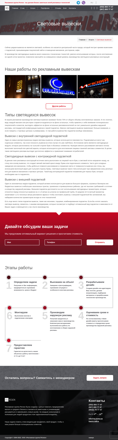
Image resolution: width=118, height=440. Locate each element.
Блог (65, 8)
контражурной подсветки (62, 172)
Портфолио (45, 8)
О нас (22, 8)
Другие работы (59, 106)
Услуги (32, 8)
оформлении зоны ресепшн (101, 169)
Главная (15, 8)
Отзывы (58, 8)
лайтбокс (68, 143)
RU (92, 3)
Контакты (72, 8)
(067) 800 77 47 (106, 9)
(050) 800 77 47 (106, 7)
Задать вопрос (100, 378)
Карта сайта (94, 421)
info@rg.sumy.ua (96, 419)
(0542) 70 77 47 (95, 410)
